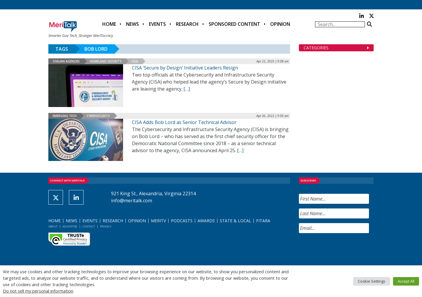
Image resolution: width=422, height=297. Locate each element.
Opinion (280, 24)
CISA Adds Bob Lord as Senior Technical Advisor (184, 122)
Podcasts (182, 220)
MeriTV (158, 220)
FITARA (263, 220)
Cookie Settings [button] (371, 281)
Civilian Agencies (66, 61)
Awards (206, 220)
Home (109, 24)
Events (157, 24)
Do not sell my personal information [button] (38, 291)
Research (187, 24)
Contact (88, 226)
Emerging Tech (64, 116)
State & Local (235, 220)
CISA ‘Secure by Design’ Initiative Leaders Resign (185, 68)
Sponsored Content (234, 24)
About (52, 226)
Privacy (105, 226)
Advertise (69, 226)
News (132, 24)
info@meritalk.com (131, 200)
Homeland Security (105, 61)
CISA (135, 61)
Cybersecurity (98, 116)
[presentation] (343, 249)
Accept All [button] (406, 281)
